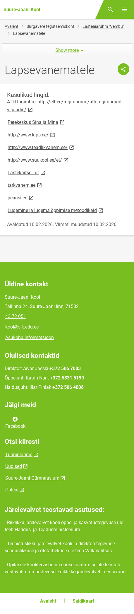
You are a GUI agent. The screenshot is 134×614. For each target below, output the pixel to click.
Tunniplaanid (18, 454)
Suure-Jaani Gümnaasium (32, 478)
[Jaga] (123, 69)
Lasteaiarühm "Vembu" (103, 26)
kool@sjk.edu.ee (22, 327)
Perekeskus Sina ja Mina (37, 122)
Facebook (15, 422)
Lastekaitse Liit (27, 172)
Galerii (11, 489)
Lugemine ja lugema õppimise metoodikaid (56, 210)
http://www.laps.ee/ (32, 134)
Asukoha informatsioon (29, 337)
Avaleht (11, 26)
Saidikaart (83, 601)
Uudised (13, 466)
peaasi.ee (21, 197)
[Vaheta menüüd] (124, 9)
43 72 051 (15, 316)
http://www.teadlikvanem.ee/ (41, 147)
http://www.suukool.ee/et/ (38, 160)
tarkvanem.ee (25, 185)
